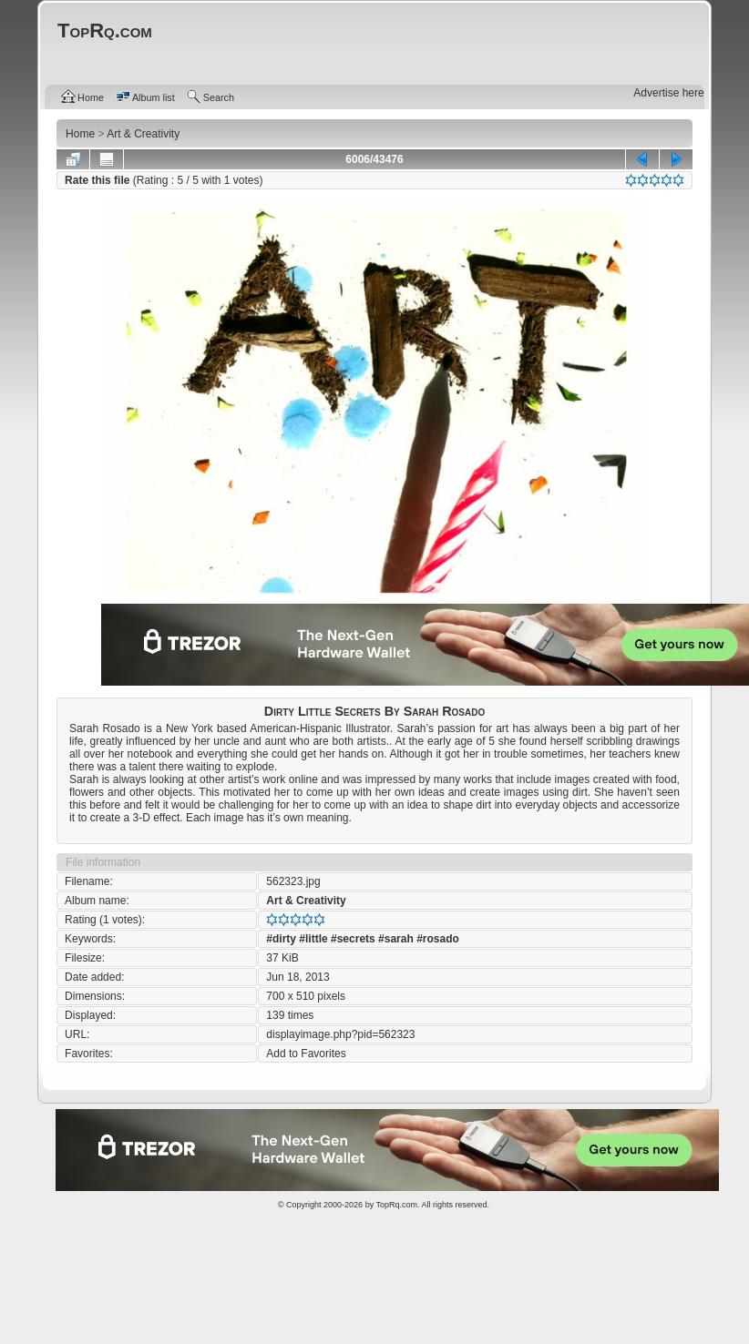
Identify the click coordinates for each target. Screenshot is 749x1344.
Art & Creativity (305, 900)
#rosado (437, 938)
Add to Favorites (305, 1053)
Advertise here (668, 93)
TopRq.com (396, 1204)
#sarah (396, 938)
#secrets (353, 938)
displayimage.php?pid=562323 (340, 1034)
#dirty (281, 938)
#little (313, 938)
